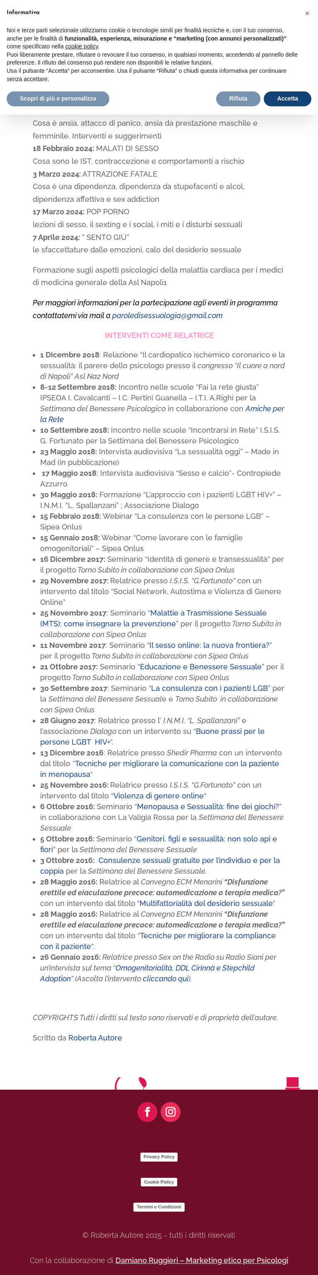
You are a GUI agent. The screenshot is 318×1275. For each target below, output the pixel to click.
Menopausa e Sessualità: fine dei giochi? (208, 806)
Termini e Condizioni (159, 1206)
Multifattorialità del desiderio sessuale (206, 903)
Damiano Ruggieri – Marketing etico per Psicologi (202, 1260)
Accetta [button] (287, 98)
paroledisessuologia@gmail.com (167, 315)
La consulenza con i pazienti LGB (209, 688)
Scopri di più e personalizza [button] (58, 98)
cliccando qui (165, 978)
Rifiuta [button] (238, 98)
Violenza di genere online (158, 795)
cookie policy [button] (81, 46)
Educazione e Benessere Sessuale (201, 666)
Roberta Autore (95, 1037)
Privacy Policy (159, 1156)
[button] (307, 13)
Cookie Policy (159, 1181)
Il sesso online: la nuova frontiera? (209, 645)
